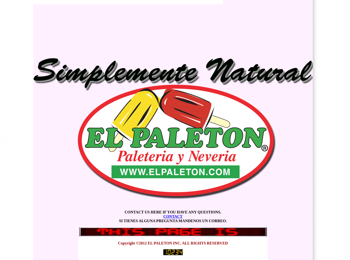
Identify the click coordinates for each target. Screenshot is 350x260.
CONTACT (173, 216)
